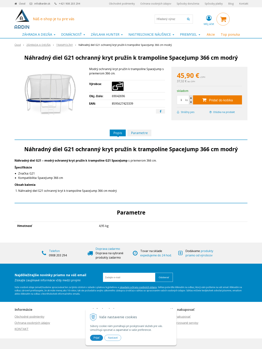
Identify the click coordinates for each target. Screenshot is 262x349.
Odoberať (164, 277)
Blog (231, 3)
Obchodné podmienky (122, 3)
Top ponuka (230, 34)
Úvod (22, 3)
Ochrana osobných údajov (155, 3)
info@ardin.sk (42, 3)
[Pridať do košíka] (217, 99)
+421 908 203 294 (69, 3)
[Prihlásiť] (209, 20)
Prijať (97, 337)
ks (186, 100)
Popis (117, 133)
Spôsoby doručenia (188, 3)
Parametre (139, 133)
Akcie (211, 34)
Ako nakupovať (180, 317)
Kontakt (243, 3)
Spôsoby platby (214, 3)
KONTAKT (22, 329)
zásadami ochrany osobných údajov (138, 287)
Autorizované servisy (184, 323)
